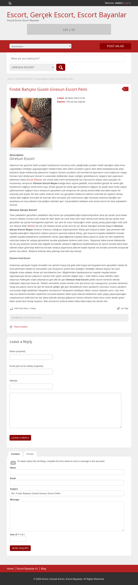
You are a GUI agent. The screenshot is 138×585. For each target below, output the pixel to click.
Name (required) (17, 351)
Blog (43, 568)
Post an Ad (115, 46)
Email (13, 478)
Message (14, 499)
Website (13, 380)
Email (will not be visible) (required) (26, 366)
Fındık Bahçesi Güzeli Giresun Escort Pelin (48, 89)
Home (10, 79)
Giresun (31, 226)
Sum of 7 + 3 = (17, 534)
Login (126, 3)
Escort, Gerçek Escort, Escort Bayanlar (66, 14)
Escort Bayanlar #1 (27, 568)
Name (13, 467)
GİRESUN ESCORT (24, 79)
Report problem (21, 327)
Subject (14, 489)
